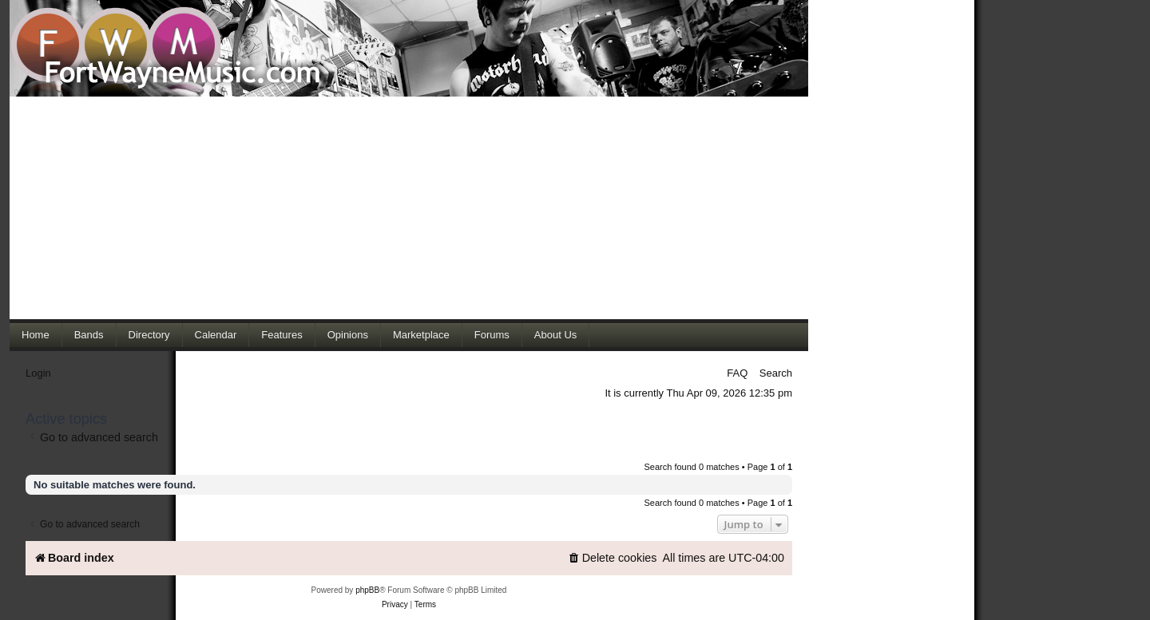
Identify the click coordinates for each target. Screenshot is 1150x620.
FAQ (737, 373)
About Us (555, 335)
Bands (89, 335)
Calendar (216, 335)
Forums (492, 335)
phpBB (367, 590)
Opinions (347, 335)
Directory (149, 335)
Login (38, 373)
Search (775, 373)
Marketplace (421, 335)
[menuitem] (612, 558)
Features (281, 335)
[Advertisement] (409, 207)
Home (36, 335)
